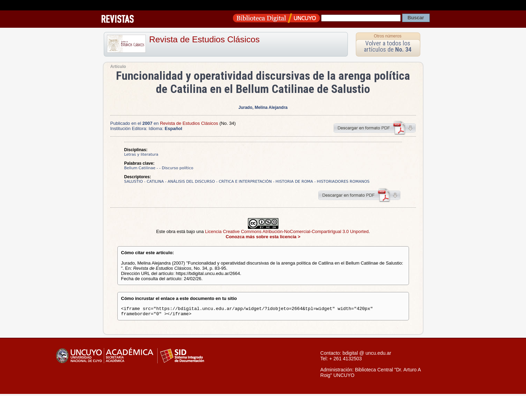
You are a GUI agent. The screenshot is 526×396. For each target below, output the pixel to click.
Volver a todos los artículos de (387, 46)
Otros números (387, 36)
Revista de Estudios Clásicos (204, 39)
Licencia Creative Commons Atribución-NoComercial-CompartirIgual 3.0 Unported (287, 231)
